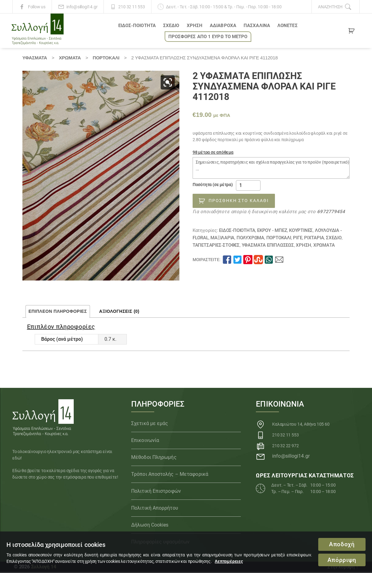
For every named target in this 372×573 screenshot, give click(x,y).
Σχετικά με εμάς (149, 424)
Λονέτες (287, 26)
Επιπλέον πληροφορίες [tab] (58, 312)
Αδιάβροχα (223, 26)
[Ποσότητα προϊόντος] (248, 186)
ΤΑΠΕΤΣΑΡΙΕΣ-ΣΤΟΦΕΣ (216, 246)
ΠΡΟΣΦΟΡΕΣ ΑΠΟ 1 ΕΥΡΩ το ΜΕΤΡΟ (208, 37)
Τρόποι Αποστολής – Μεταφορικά (169, 475)
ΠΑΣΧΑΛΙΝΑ (257, 26)
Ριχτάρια (314, 238)
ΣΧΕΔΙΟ (171, 26)
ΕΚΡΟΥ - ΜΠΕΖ (272, 231)
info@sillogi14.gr (81, 6)
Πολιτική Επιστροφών (156, 492)
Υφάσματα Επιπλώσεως (268, 246)
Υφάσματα (34, 58)
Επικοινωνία (145, 441)
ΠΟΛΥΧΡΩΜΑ (250, 238)
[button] (168, 83)
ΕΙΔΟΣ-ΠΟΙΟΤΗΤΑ (137, 26)
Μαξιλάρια (222, 238)
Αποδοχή (342, 544)
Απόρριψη (341, 559)
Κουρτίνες (301, 231)
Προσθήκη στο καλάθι (239, 201)
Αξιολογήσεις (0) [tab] (119, 312)
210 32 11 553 (131, 6)
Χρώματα (70, 58)
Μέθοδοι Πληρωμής (154, 458)
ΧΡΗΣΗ (195, 26)
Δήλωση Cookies (149, 526)
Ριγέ (297, 238)
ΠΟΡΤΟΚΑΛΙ (106, 58)
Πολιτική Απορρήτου (154, 509)
